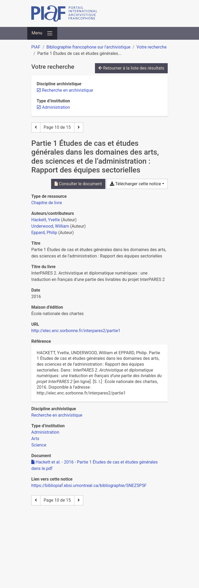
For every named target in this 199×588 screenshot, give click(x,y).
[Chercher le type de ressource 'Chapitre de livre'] (46, 202)
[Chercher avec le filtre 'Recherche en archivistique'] (56, 415)
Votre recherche (151, 47)
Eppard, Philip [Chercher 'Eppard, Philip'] (44, 232)
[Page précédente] (35, 127)
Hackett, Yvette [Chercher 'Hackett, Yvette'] (45, 219)
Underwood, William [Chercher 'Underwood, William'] (50, 226)
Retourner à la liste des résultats (131, 68)
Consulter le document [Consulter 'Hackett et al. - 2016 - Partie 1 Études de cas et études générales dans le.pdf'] (78, 183)
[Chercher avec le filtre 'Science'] (38, 445)
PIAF (35, 47)
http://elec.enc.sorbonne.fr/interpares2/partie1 (75, 330)
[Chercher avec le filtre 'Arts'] (35, 438)
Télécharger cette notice (135, 183)
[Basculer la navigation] (42, 33)
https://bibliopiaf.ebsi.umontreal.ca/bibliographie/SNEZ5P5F (89, 485)
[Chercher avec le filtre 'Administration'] (45, 432)
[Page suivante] (78, 127)
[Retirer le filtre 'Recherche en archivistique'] (67, 90)
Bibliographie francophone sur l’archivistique (88, 47)
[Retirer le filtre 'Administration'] (56, 107)
